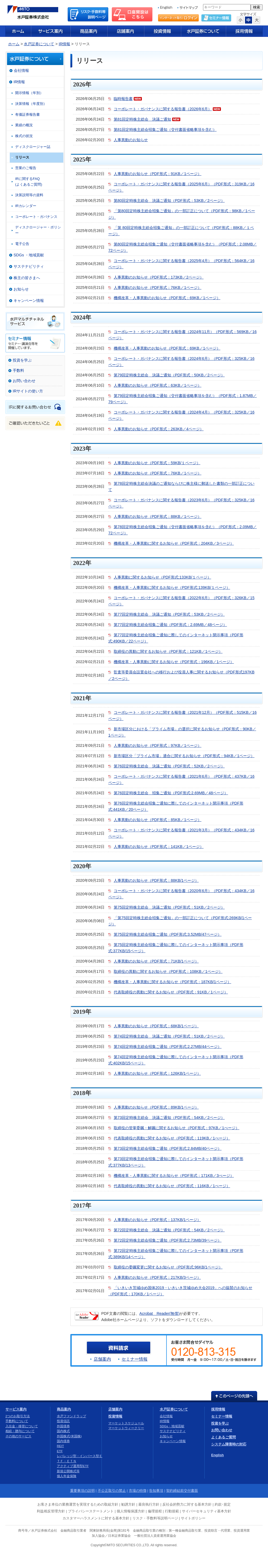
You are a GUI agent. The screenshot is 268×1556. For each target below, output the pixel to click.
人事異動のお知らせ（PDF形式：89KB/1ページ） (156, 1107)
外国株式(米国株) (69, 1436)
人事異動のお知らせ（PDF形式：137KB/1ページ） (157, 1220)
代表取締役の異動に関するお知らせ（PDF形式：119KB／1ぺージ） (172, 1138)
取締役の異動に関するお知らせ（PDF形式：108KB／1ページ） (168, 971)
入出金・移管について (21, 1426)
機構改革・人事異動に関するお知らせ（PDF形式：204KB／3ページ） (174, 543)
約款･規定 (223, 1504)
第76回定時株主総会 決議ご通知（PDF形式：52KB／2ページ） (169, 766)
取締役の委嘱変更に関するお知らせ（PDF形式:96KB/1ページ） (168, 1267)
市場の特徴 (137, 1491)
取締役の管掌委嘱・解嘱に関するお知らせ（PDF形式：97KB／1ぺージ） (176, 1128)
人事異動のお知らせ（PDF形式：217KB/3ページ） (157, 1277)
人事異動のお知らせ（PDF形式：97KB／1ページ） (157, 745)
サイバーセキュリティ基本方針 (206, 1511)
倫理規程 (155, 1511)
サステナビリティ (29, 266)
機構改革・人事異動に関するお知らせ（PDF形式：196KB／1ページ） (174, 662)
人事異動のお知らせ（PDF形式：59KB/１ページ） (157, 463)
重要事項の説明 (82, 1491)
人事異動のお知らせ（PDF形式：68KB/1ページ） (156, 1026)
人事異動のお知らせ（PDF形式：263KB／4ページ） (159, 429)
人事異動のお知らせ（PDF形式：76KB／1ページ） (157, 287)
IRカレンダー (25, 206)
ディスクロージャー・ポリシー (38, 230)
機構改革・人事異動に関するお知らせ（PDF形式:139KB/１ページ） (172, 587)
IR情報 (64, 44)
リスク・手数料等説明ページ (155, 1518)
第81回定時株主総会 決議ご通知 (142, 119)
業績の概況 (24, 125)
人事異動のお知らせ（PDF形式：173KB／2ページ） (159, 277)
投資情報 (115, 1416)
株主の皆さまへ (27, 278)
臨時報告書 (123, 98)
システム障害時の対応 (228, 1444)
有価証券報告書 (27, 114)
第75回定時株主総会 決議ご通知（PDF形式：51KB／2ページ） (169, 907)
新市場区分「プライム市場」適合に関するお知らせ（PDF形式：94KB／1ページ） (184, 756)
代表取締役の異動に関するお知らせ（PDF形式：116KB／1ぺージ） (172, 1186)
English (217, 1455)
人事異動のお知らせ (131, 140)
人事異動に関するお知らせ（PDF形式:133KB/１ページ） (162, 577)
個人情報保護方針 (131, 1511)
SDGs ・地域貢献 (29, 255)
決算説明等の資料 (29, 195)
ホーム (13, 44)
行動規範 (172, 1511)
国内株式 (63, 1431)
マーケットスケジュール (126, 1423)
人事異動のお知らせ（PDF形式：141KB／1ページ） (159, 846)
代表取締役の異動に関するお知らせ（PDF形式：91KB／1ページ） (171, 992)
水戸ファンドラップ (71, 1416)
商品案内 (64, 1409)
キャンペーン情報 (29, 300)
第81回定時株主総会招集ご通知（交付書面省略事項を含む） (165, 129)
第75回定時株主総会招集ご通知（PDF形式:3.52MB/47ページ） (167, 934)
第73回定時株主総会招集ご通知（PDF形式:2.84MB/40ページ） (167, 1148)
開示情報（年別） (29, 93)
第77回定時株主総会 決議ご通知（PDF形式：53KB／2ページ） (169, 614)
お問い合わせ (24, 381)
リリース (22, 157)
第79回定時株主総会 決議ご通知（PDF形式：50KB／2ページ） (169, 375)
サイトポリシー (193, 1518)
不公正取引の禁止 (112, 1491)
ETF (60, 1451)
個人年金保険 (66, 1476)
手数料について (16, 1421)
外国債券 (63, 1426)
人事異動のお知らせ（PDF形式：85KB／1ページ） (157, 820)
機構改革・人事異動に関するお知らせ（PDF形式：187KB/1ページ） (172, 982)
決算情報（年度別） (31, 104)
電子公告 (22, 244)
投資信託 (63, 1421)
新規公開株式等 (68, 1471)
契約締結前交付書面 (182, 1491)
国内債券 (63, 1441)
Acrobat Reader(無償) (159, 1313)
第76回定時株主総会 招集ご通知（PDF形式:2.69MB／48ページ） (171, 793)
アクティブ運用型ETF (73, 1466)
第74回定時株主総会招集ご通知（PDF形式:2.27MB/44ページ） (167, 1046)
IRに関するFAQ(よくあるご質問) (28, 181)
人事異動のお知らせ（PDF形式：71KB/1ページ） (156, 961)
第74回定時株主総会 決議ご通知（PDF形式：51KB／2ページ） (169, 1036)
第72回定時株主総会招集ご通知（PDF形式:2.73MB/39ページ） (167, 1240)
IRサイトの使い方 (28, 391)
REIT (60, 1446)
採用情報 (218, 1409)
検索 (256, 7)
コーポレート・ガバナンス (36, 217)
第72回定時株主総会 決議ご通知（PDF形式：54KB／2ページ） (169, 1230)
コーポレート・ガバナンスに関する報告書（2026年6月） (163, 109)
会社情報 (21, 70)
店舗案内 (102, 1359)
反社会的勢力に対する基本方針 (187, 1504)
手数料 (18, 370)
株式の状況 (24, 136)
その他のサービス (18, 1436)
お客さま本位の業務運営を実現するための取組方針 (77, 1504)
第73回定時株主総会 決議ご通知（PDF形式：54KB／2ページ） (169, 1117)
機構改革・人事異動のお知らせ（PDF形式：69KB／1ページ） (167, 298)
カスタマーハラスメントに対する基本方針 (96, 1518)
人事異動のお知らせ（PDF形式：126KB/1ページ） (157, 1073)
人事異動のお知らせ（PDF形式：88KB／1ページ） (157, 516)
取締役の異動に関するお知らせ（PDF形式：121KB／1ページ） (168, 651)
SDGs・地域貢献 (172, 1426)
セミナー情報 (135, 1359)
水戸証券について (39, 44)
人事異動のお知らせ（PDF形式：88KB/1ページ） (156, 880)
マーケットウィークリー (126, 1428)
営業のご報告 (25, 168)
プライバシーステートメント (91, 1511)
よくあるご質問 (223, 1437)
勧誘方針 (128, 1504)
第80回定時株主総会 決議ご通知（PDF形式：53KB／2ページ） (169, 200)
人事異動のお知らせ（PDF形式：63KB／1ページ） (157, 385)
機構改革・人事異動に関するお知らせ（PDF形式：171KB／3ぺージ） (174, 1175)
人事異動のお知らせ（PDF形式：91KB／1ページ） (157, 174)
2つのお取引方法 (17, 1416)
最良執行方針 (148, 1504)
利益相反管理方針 (51, 1511)
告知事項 (156, 1491)
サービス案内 (16, 1409)
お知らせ (21, 289)
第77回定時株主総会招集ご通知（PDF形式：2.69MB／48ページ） (170, 624)
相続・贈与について (20, 1431)
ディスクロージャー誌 (32, 147)
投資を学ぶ (22, 360)
